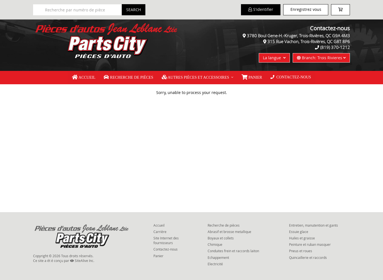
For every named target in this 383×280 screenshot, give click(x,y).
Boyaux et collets (221, 238)
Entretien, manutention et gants (313, 225)
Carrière (159, 231)
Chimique (215, 244)
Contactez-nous (290, 77)
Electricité (215, 264)
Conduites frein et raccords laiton (233, 251)
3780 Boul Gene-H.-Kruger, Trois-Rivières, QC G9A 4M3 (298, 35)
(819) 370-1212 (335, 47)
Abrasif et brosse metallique (229, 231)
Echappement (218, 257)
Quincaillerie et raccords (308, 257)
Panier (158, 255)
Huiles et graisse (302, 238)
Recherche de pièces (128, 77)
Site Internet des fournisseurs (166, 240)
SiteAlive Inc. (82, 260)
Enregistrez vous (305, 9)
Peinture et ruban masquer (310, 244)
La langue (274, 57)
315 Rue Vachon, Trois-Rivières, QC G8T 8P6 (308, 41)
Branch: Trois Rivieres (321, 57)
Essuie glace (298, 231)
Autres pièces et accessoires (195, 77)
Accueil (83, 77)
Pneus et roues (300, 251)
